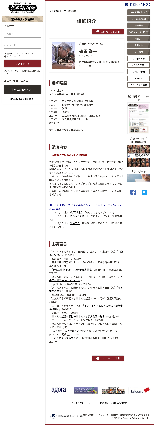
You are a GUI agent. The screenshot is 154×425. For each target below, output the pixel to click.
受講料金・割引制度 (138, 32)
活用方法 (138, 45)
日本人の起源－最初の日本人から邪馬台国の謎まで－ (80, 316)
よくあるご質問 (138, 65)
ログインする (22, 63)
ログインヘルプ (13, 56)
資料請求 (138, 51)
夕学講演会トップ (57, 10)
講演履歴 (138, 78)
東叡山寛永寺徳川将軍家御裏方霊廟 (72, 269)
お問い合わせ (138, 71)
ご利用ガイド (138, 58)
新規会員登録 (22, 89)
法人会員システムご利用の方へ (22, 99)
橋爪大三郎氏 (77, 216)
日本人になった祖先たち (65, 338)
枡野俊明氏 (76, 212)
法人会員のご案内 (138, 84)
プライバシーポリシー (13, 70)
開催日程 (138, 38)
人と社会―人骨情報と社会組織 (70, 331)
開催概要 (138, 25)
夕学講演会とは (138, 18)
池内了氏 (75, 223)
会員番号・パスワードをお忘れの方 (21, 53)
